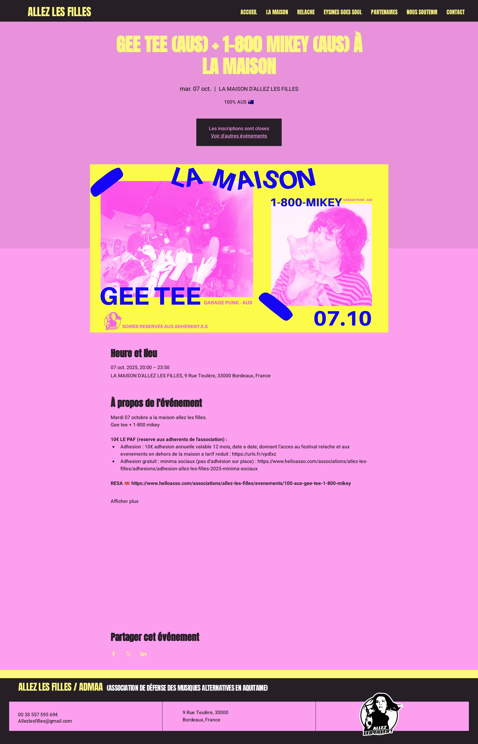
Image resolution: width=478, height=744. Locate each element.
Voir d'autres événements (239, 136)
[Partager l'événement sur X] (128, 653)
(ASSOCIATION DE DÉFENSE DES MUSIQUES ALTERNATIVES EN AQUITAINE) (187, 688)
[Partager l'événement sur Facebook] (113, 653)
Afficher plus (124, 501)
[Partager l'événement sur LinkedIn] (143, 653)
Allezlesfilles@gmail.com (45, 721)
